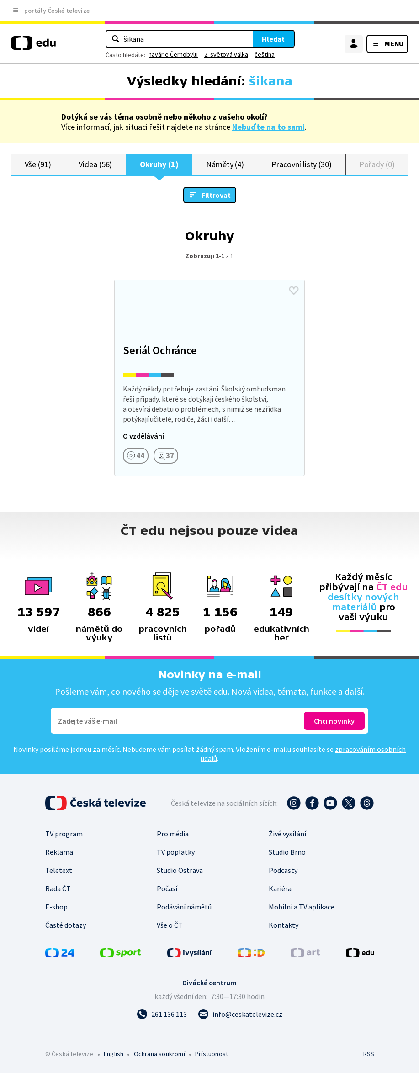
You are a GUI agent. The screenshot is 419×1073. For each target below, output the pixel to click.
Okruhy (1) (159, 164)
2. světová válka (226, 54)
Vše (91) (38, 164)
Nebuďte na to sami (268, 127)
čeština (265, 54)
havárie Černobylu (173, 54)
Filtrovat (216, 195)
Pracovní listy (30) (301, 164)
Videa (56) (95, 164)
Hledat (273, 38)
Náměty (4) (225, 164)
